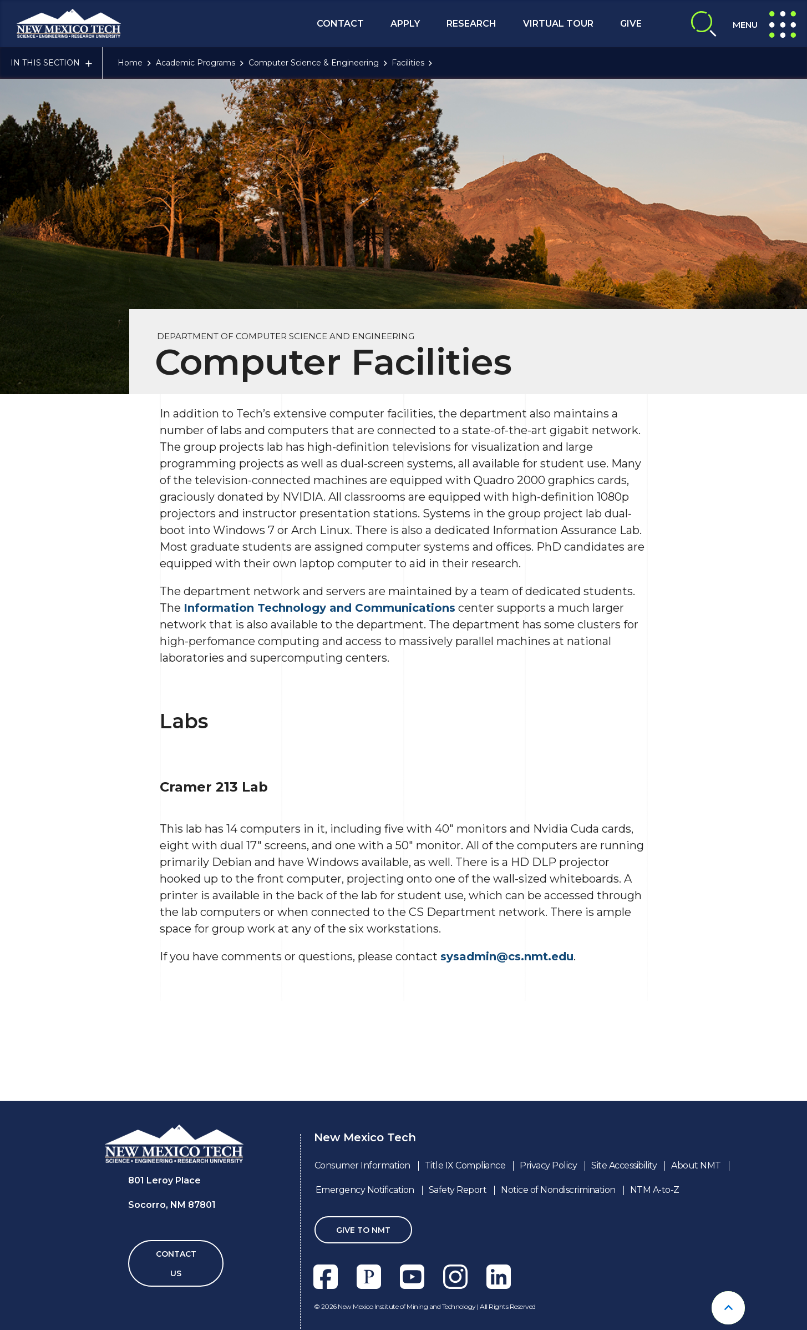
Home (130, 63)
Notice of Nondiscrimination (558, 1190)
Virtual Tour (558, 23)
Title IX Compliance (465, 1165)
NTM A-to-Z (654, 1190)
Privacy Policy (548, 1165)
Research (471, 23)
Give (631, 23)
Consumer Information (362, 1165)
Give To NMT (363, 1230)
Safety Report (458, 1190)
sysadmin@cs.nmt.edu (506, 956)
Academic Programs (195, 63)
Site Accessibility (624, 1165)
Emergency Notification (365, 1190)
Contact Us (176, 1263)
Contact (340, 23)
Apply (405, 23)
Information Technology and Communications (319, 607)
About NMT (696, 1165)
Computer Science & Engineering (313, 63)
